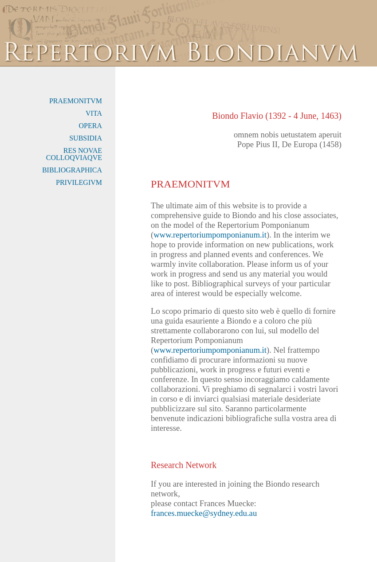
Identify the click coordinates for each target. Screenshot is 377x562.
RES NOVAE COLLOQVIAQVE (74, 154)
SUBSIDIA (85, 138)
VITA (94, 113)
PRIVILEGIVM (79, 182)
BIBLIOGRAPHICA (72, 170)
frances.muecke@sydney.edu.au (204, 513)
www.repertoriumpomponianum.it (210, 234)
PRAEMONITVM (75, 101)
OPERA (90, 125)
